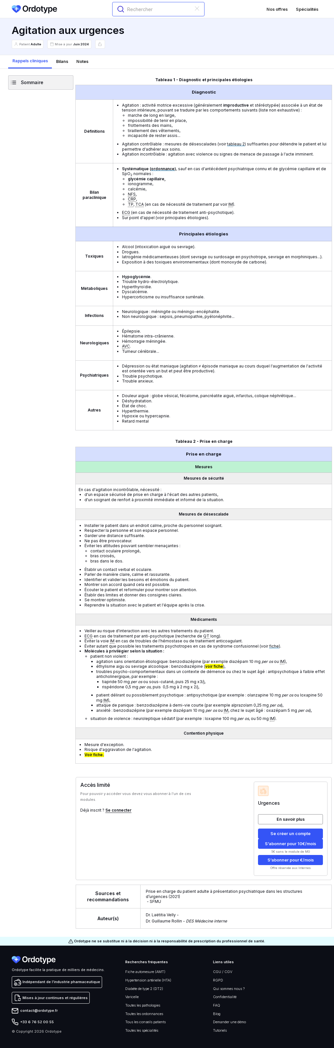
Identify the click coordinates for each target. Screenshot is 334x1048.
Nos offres (277, 9)
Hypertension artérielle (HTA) (148, 980)
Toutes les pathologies (142, 1005)
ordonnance (163, 168)
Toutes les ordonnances (144, 1013)
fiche (274, 646)
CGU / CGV (222, 971)
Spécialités (307, 9)
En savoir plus (291, 819)
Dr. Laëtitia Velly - (163, 914)
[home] (34, 9)
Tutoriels (220, 1030)
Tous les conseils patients (145, 1022)
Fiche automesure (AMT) (145, 971)
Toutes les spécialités (141, 1030)
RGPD (218, 980)
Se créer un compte (290, 833)
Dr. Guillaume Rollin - (186, 921)
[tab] (30, 61)
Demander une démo (229, 1022)
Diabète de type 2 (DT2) (144, 988)
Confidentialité (224, 997)
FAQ (216, 1005)
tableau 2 (236, 144)
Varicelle (132, 997)
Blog (216, 1013)
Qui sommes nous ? (229, 988)
